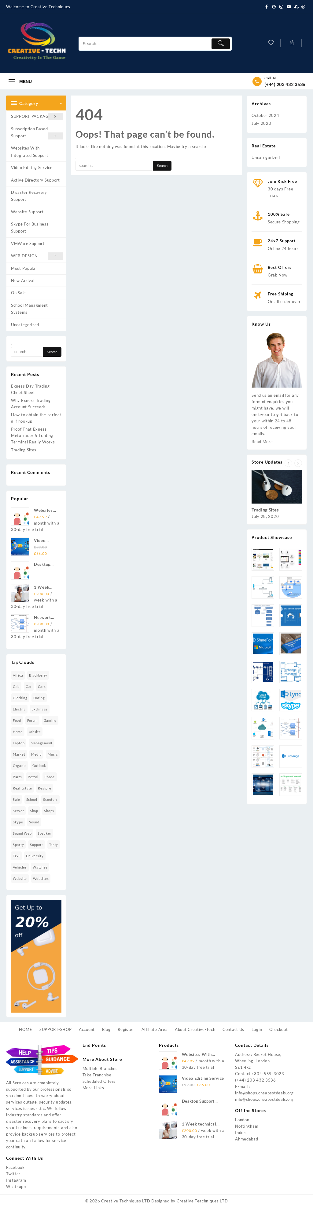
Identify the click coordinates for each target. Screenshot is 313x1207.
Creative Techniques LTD (125, 1200)
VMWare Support (28, 243)
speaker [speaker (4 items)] (44, 833)
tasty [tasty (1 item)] (53, 845)
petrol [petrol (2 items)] (33, 777)
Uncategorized (25, 324)
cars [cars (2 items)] (42, 686)
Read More (262, 441)
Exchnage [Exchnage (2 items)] (39, 709)
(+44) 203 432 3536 (284, 84)
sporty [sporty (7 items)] (18, 845)
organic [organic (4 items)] (19, 766)
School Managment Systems (29, 309)
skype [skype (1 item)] (18, 822)
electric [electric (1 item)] (19, 709)
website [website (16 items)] (20, 878)
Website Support (27, 211)
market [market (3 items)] (19, 754)
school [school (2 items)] (31, 799)
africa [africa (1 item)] (18, 675)
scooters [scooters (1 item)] (50, 799)
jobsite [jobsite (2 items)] (35, 732)
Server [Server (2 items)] (18, 811)
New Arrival (23, 280)
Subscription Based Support (37, 133)
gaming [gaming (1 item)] (50, 720)
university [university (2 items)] (35, 856)
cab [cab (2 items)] (16, 686)
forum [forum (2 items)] (32, 720)
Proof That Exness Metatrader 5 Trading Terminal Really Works (33, 435)
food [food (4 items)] (17, 720)
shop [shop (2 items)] (34, 811)
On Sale (18, 292)
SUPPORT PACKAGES (37, 116)
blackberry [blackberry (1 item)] (38, 675)
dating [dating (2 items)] (39, 698)
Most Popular (24, 268)
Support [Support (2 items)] (36, 845)
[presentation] (288, 463)
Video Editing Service (32, 167)
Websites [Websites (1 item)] (41, 878)
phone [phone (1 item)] (49, 777)
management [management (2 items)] (42, 743)
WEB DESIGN (37, 255)
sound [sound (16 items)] (34, 822)
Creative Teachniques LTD (202, 1200)
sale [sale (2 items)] (16, 799)
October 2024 (265, 115)
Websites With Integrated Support (29, 151)
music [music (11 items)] (53, 754)
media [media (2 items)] (36, 754)
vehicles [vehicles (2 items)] (20, 867)
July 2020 (261, 123)
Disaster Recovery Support (29, 196)
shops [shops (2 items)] (49, 811)
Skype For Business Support (30, 227)
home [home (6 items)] (18, 732)
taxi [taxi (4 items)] (16, 856)
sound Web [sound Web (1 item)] (22, 833)
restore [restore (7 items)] (44, 788)
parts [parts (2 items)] (17, 777)
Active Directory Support (35, 180)
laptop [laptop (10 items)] (18, 743)
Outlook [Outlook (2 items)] (39, 766)
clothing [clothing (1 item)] (20, 698)
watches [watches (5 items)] (40, 867)
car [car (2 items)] (29, 686)
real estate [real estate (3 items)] (22, 788)
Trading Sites (23, 449)
